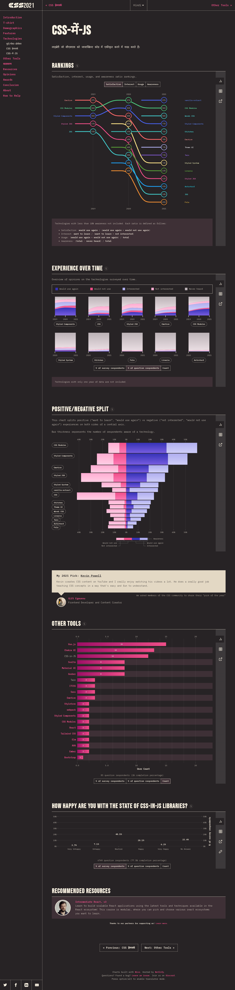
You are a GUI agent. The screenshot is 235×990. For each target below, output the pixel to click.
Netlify (159, 972)
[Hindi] (138, 5)
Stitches (98, 360)
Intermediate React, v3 (90, 901)
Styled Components (65, 324)
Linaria (165, 360)
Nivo (137, 972)
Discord (170, 975)
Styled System (65, 360)
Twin (56, 520)
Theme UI (58, 507)
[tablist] (220, 93)
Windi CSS (59, 511)
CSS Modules (199, 324)
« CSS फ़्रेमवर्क (119, 947)
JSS (98, 324)
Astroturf (199, 360)
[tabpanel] (139, 158)
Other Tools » (159, 947)
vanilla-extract (62, 490)
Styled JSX (132, 324)
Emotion (165, 324)
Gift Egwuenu (61, 602)
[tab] (220, 81)
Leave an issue (140, 975)
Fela (132, 360)
